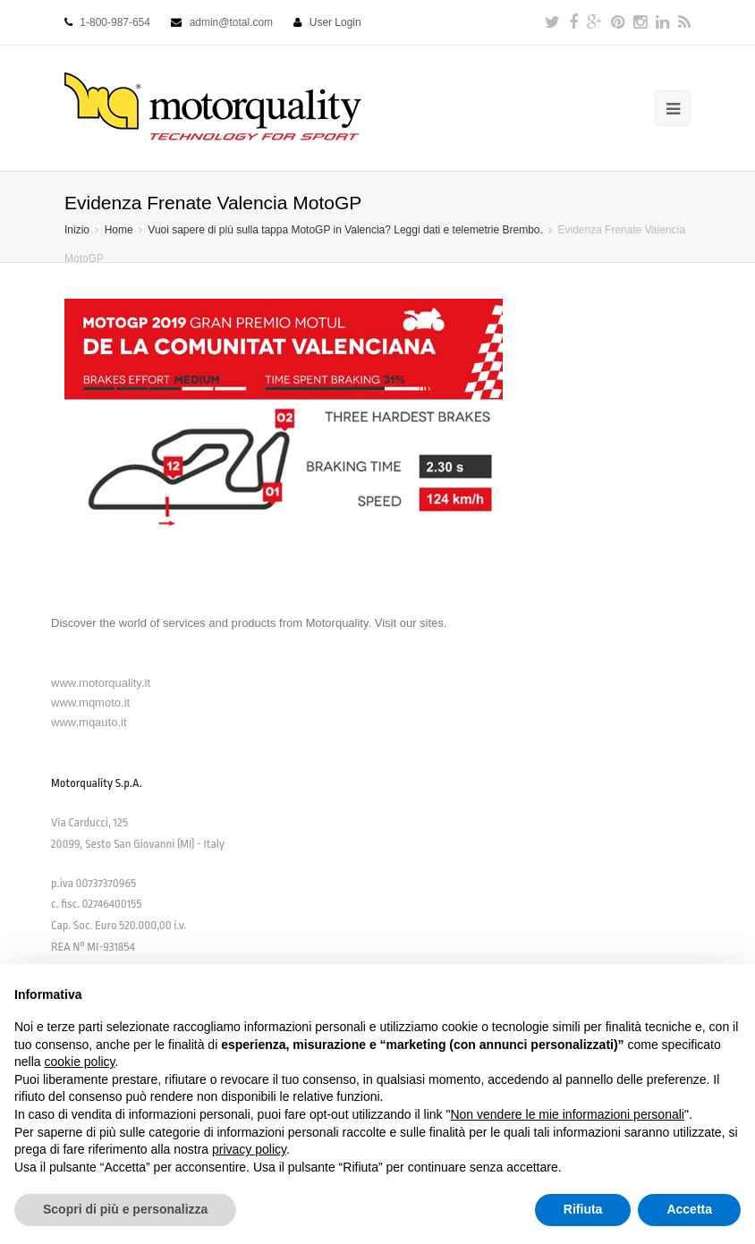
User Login (335, 22)
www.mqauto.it (89, 722)
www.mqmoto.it (90, 702)
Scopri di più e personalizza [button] (125, 1209)
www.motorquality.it (100, 683)
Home (119, 230)
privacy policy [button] (249, 1149)
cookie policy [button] (79, 1061)
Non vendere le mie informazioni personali (566, 1114)
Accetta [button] (689, 1209)
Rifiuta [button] (583, 1209)
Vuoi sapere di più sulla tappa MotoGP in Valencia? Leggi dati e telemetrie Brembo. (345, 230)
